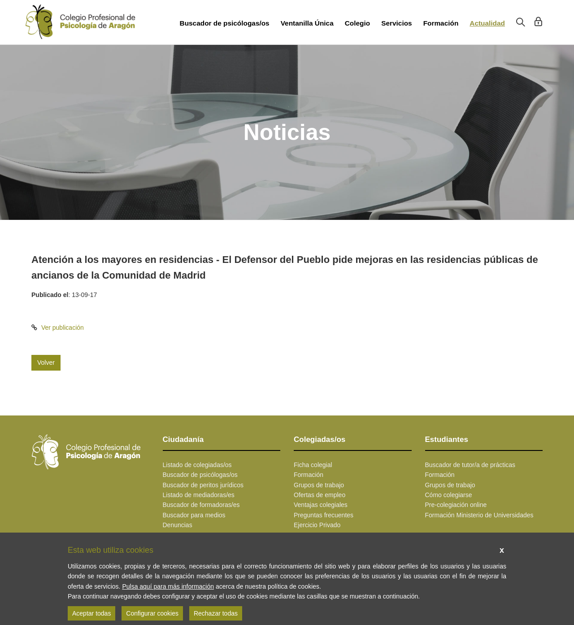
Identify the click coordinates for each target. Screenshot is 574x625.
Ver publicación (62, 327)
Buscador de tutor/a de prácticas (470, 464)
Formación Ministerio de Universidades (479, 515)
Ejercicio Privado (317, 525)
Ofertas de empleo (319, 494)
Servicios (396, 23)
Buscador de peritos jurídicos (203, 485)
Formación (441, 23)
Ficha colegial (313, 464)
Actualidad (487, 23)
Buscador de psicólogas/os (225, 23)
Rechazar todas (216, 613)
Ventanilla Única (307, 23)
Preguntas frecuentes (323, 515)
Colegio (357, 23)
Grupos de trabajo (319, 485)
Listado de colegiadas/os (197, 464)
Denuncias (177, 525)
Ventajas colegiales (321, 504)
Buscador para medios (194, 515)
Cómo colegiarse (448, 494)
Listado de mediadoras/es (199, 494)
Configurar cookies (152, 613)
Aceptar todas (91, 613)
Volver (46, 362)
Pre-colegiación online (456, 504)
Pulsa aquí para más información (168, 586)
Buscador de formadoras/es (201, 504)
